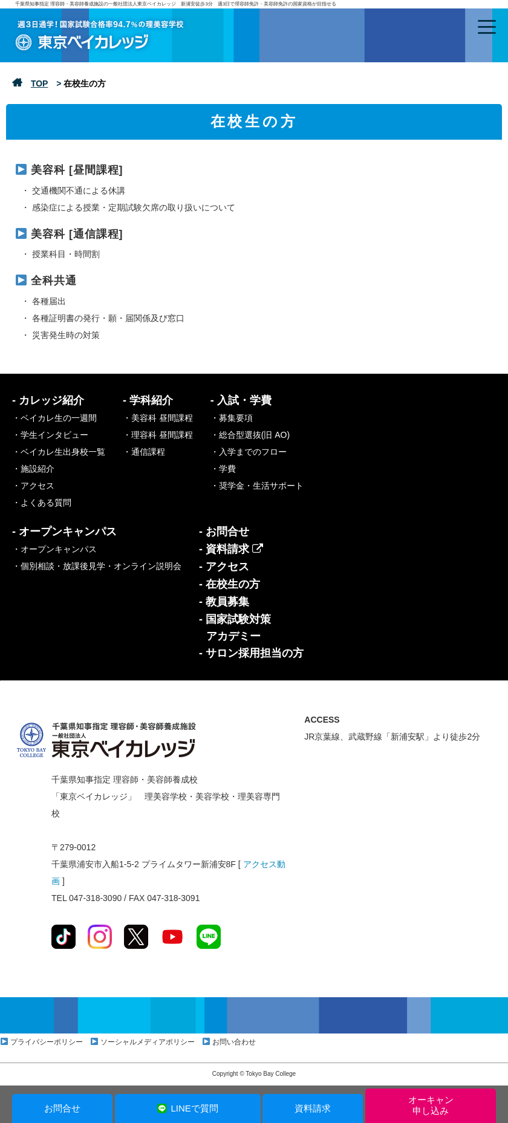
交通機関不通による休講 (78, 190)
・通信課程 (144, 452)
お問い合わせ (234, 1042)
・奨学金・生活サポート (257, 485)
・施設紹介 (33, 469)
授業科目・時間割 (66, 254)
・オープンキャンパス (54, 549)
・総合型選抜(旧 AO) (250, 435)
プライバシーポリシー (46, 1042)
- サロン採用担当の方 (251, 653)
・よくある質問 (41, 502)
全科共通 (54, 281)
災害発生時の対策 (66, 335)
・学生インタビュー (50, 435)
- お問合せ (224, 532)
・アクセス (33, 485)
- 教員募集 (224, 602)
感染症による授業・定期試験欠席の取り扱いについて (133, 207)
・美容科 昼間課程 (158, 418)
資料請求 (313, 1108)
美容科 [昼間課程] (77, 170)
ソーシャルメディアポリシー (147, 1042)
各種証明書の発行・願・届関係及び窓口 (108, 318)
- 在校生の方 (229, 584)
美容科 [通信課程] (77, 234)
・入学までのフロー (248, 452)
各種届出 (49, 301)
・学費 (223, 469)
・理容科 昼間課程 (158, 435)
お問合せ (62, 1108)
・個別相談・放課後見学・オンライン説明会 (96, 566)
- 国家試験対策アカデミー (235, 627)
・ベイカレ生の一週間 (54, 418)
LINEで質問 (187, 1108)
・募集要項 (231, 418)
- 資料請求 (231, 549)
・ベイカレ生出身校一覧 (58, 452)
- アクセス (224, 567)
